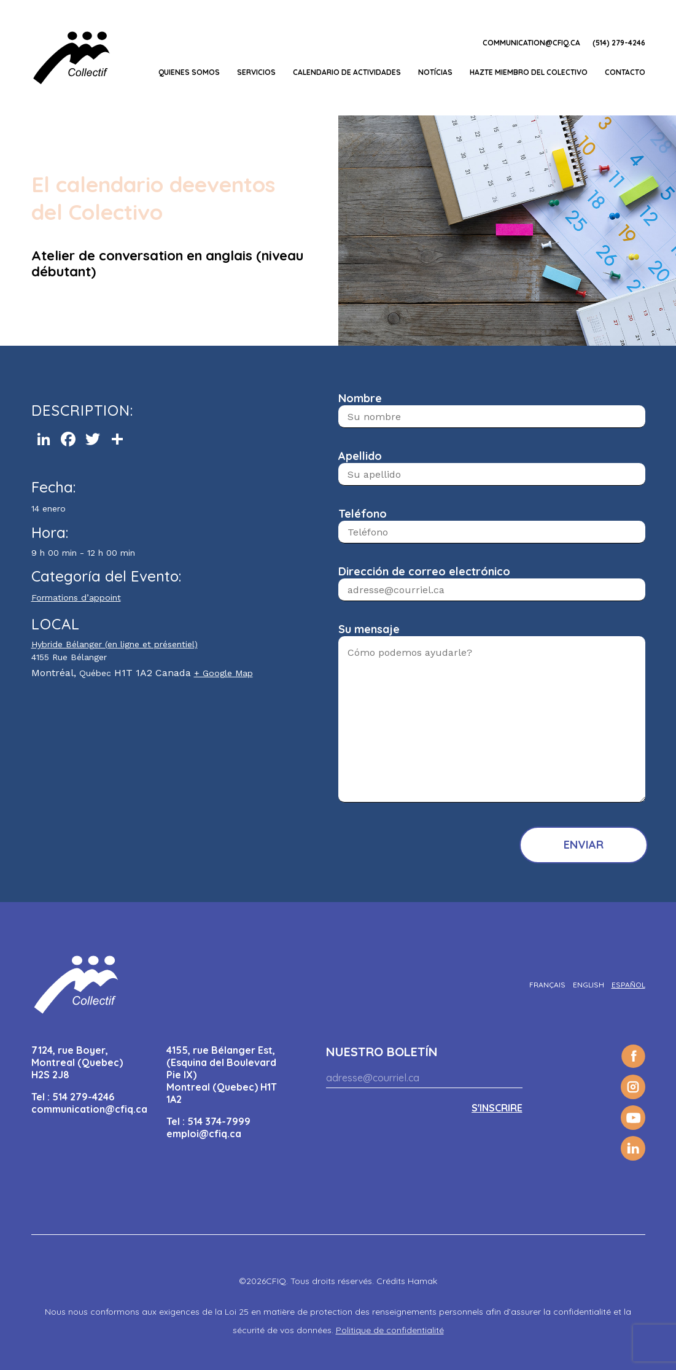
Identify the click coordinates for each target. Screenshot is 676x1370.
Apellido (360, 456)
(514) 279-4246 (618, 42)
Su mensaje (369, 629)
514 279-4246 (83, 1097)
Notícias (435, 72)
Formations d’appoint (76, 597)
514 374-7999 (219, 1121)
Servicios (256, 72)
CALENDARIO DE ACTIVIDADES (347, 72)
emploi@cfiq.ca (203, 1133)
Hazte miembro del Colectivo (529, 72)
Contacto (625, 72)
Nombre (360, 398)
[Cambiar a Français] (547, 984)
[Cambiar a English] (588, 984)
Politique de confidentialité (390, 1330)
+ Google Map (223, 673)
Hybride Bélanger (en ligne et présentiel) (114, 644)
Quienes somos (189, 72)
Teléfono (362, 514)
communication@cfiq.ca (531, 42)
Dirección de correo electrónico (424, 571)
